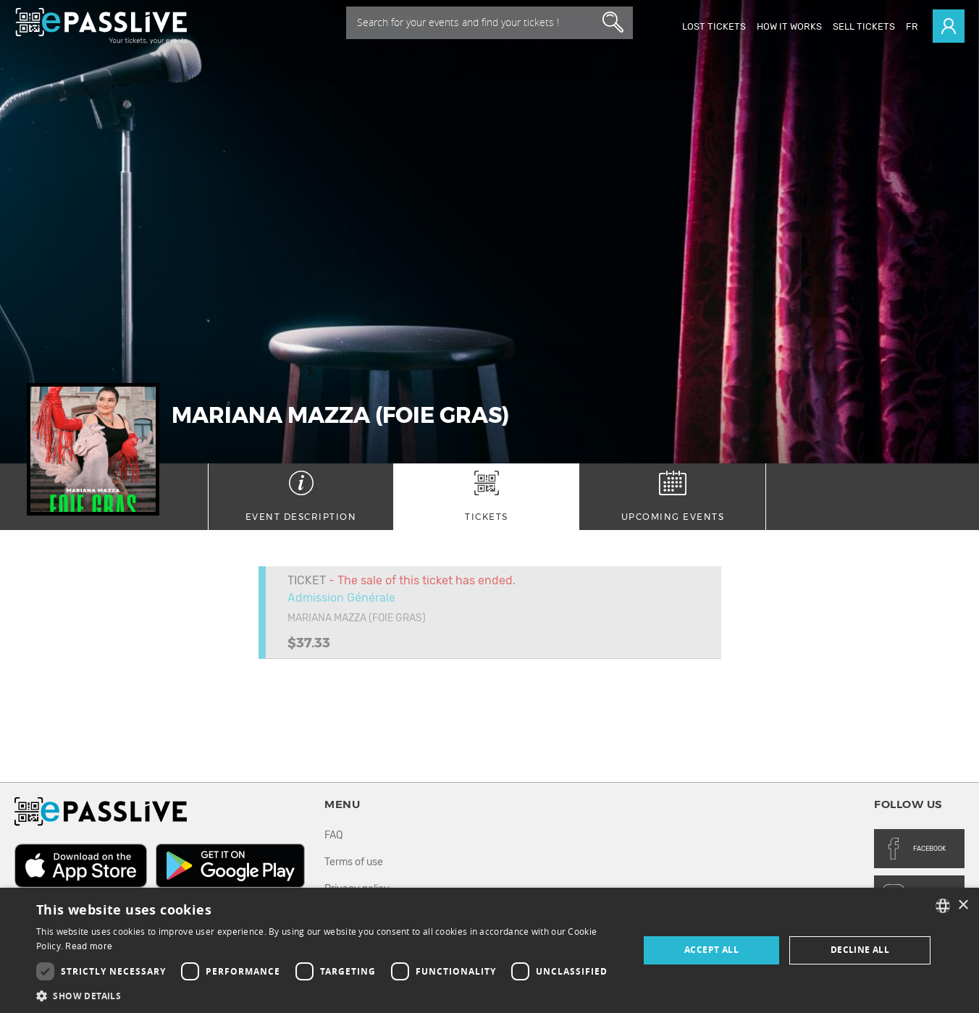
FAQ (333, 835)
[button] (328, 995)
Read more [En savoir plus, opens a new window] (88, 946)
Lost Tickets (714, 26)
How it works (789, 26)
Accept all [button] (711, 949)
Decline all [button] (860, 949)
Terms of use (353, 862)
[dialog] (489, 950)
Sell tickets (864, 26)
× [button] (962, 905)
